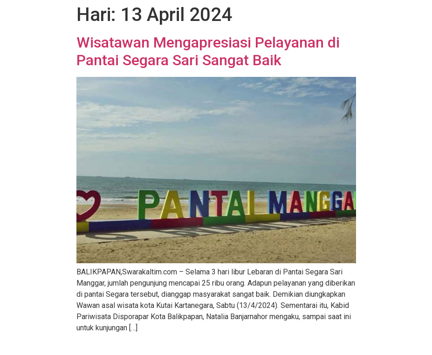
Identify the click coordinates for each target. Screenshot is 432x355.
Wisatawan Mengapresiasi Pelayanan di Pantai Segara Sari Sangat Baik (208, 51)
